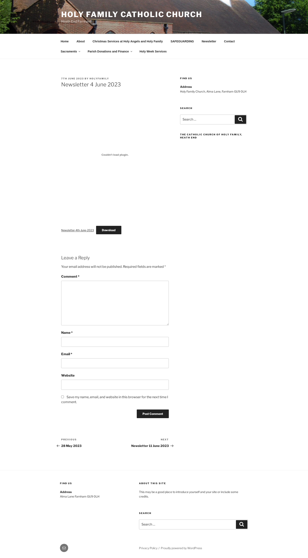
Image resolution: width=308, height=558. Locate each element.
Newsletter (209, 41)
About (80, 41)
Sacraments (71, 51)
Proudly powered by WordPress (181, 548)
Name (67, 333)
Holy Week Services (153, 51)
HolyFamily (99, 78)
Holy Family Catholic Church (131, 14)
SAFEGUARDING (182, 41)
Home (65, 41)
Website (68, 375)
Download (109, 230)
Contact (229, 41)
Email (66, 354)
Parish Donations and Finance (110, 51)
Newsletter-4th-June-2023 (77, 230)
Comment (70, 276)
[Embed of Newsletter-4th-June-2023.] (115, 154)
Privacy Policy (148, 548)
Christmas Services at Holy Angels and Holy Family (128, 41)
